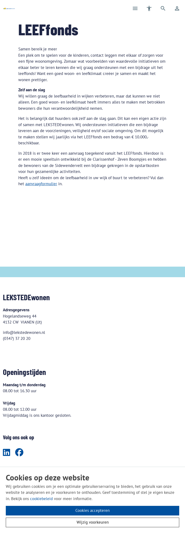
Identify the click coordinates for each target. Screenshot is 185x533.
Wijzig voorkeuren (93, 522)
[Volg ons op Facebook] (19, 452)
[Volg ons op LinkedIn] (6, 452)
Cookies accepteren (92, 510)
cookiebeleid (41, 498)
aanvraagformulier (41, 183)
